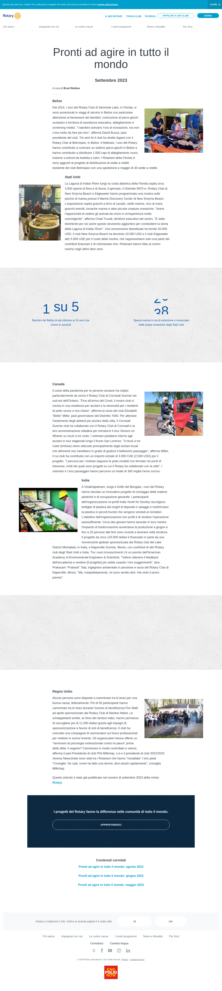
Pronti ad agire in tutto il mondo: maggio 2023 (111, 885)
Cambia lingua (119, 943)
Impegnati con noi (53, 25)
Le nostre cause (89, 25)
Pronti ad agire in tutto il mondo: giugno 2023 (111, 875)
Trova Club (133, 16)
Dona (208, 15)
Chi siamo (17, 25)
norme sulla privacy (107, 4)
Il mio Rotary (114, 16)
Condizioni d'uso (137, 959)
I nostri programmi (125, 25)
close (213, 4)
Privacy (125, 959)
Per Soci (201, 25)
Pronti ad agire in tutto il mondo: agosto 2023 (111, 866)
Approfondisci (110, 824)
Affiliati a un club (176, 15)
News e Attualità (161, 25)
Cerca (151, 16)
